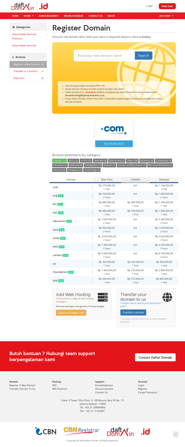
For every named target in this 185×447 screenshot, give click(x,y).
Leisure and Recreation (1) (132, 165)
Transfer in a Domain (28, 71)
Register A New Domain (22, 385)
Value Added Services (24, 45)
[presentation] (114, 71)
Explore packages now (71, 312)
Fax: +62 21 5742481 (92, 411)
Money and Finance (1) (160, 165)
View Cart (167, 6)
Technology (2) (91, 169)
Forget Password (147, 392)
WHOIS (111, 15)
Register (142, 389)
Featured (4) (76, 165)
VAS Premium (59, 389)
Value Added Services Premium (24, 36)
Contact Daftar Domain (155, 357)
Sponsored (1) (116, 160)
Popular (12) (59, 160)
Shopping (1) (74, 169)
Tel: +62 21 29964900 (92, 407)
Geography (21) (93, 165)
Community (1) (163, 160)
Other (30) (132, 160)
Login (149, 6)
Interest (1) (109, 165)
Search (143, 55)
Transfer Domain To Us (22, 389)
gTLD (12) (73, 160)
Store (28, 15)
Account (166, 15)
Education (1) (60, 165)
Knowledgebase (73, 15)
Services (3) (59, 169)
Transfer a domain (133, 312)
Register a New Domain (28, 64)
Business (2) (146, 160)
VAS (54, 385)
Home (15, 15)
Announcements (49, 15)
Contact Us (95, 15)
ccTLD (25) (86, 160)
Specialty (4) (100, 160)
